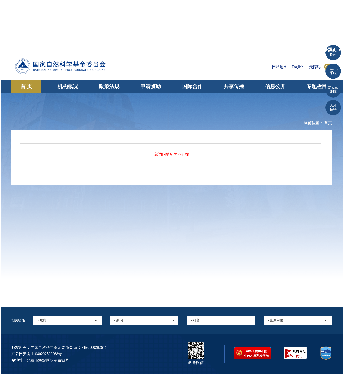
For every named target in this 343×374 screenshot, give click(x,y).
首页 (328, 123)
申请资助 (150, 86)
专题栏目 (316, 86)
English (297, 67)
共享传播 (234, 86)
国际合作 (192, 86)
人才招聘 (333, 107)
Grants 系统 (333, 71)
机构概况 (67, 86)
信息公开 (275, 86)
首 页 (26, 86)
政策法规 (109, 86)
